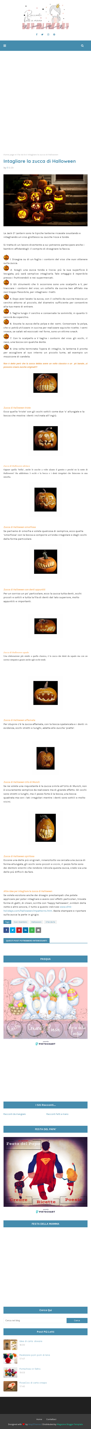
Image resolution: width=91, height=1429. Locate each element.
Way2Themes (34, 1424)
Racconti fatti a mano (57, 1114)
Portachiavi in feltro (30, 1368)
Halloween (36, 922)
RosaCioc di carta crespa (33, 1382)
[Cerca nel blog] (35, 1320)
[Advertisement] (45, 124)
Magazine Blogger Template (70, 1424)
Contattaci (51, 1419)
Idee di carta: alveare (30, 1341)
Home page (8, 154)
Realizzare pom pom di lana (34, 1355)
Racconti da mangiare (14, 1114)
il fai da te (21, 154)
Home (39, 1419)
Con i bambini (20, 922)
